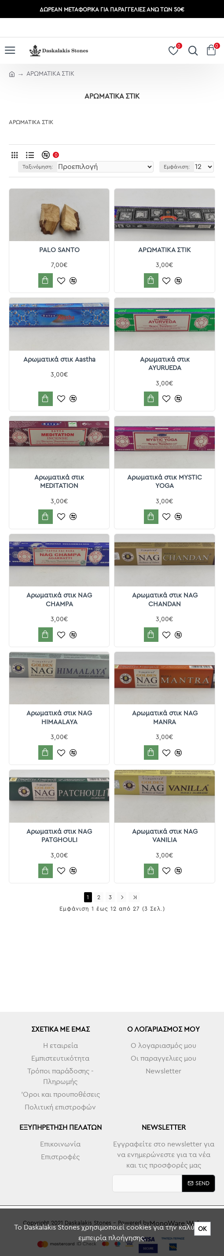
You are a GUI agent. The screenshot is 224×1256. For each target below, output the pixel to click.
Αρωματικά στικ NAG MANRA (165, 717)
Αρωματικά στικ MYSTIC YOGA (164, 481)
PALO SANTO (59, 249)
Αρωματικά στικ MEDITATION (59, 481)
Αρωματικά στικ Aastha (59, 359)
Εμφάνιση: (177, 166)
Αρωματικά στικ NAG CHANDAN (165, 599)
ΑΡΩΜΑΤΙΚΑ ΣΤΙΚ (164, 249)
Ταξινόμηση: (37, 166)
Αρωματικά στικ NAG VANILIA (165, 835)
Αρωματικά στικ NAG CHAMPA (59, 599)
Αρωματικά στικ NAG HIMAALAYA (59, 717)
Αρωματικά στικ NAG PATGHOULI (59, 835)
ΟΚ (202, 1229)
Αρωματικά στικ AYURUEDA (165, 363)
